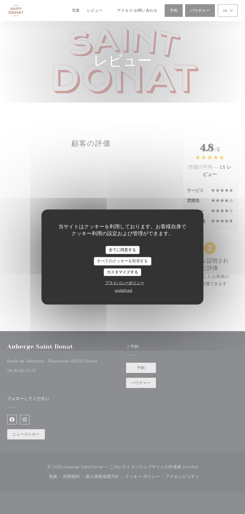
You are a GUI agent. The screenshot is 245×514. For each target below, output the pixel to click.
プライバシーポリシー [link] (124, 283)
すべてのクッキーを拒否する (122, 261)
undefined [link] (123, 290)
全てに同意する (122, 249)
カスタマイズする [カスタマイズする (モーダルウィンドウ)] (122, 272)
